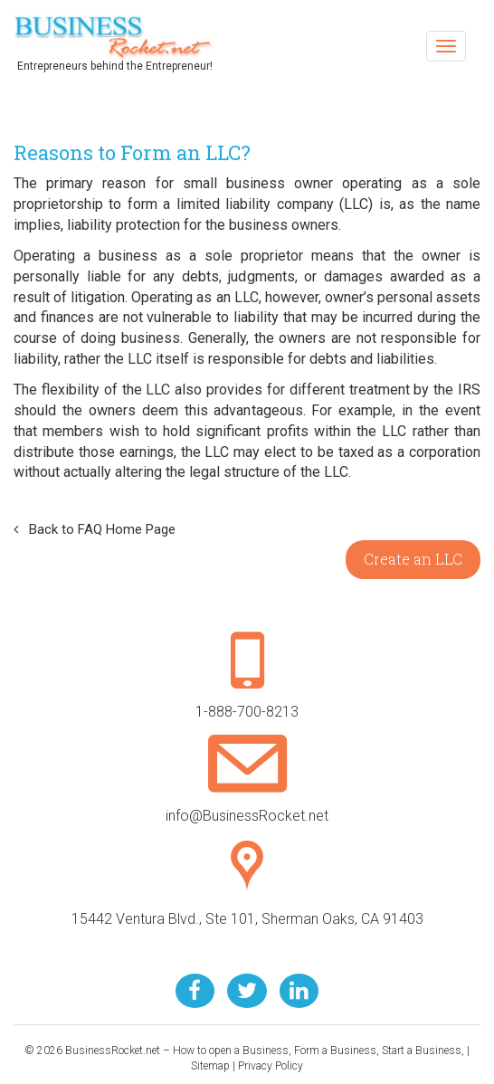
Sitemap (210, 1066)
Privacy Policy (270, 1066)
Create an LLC (413, 558)
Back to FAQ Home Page (95, 529)
